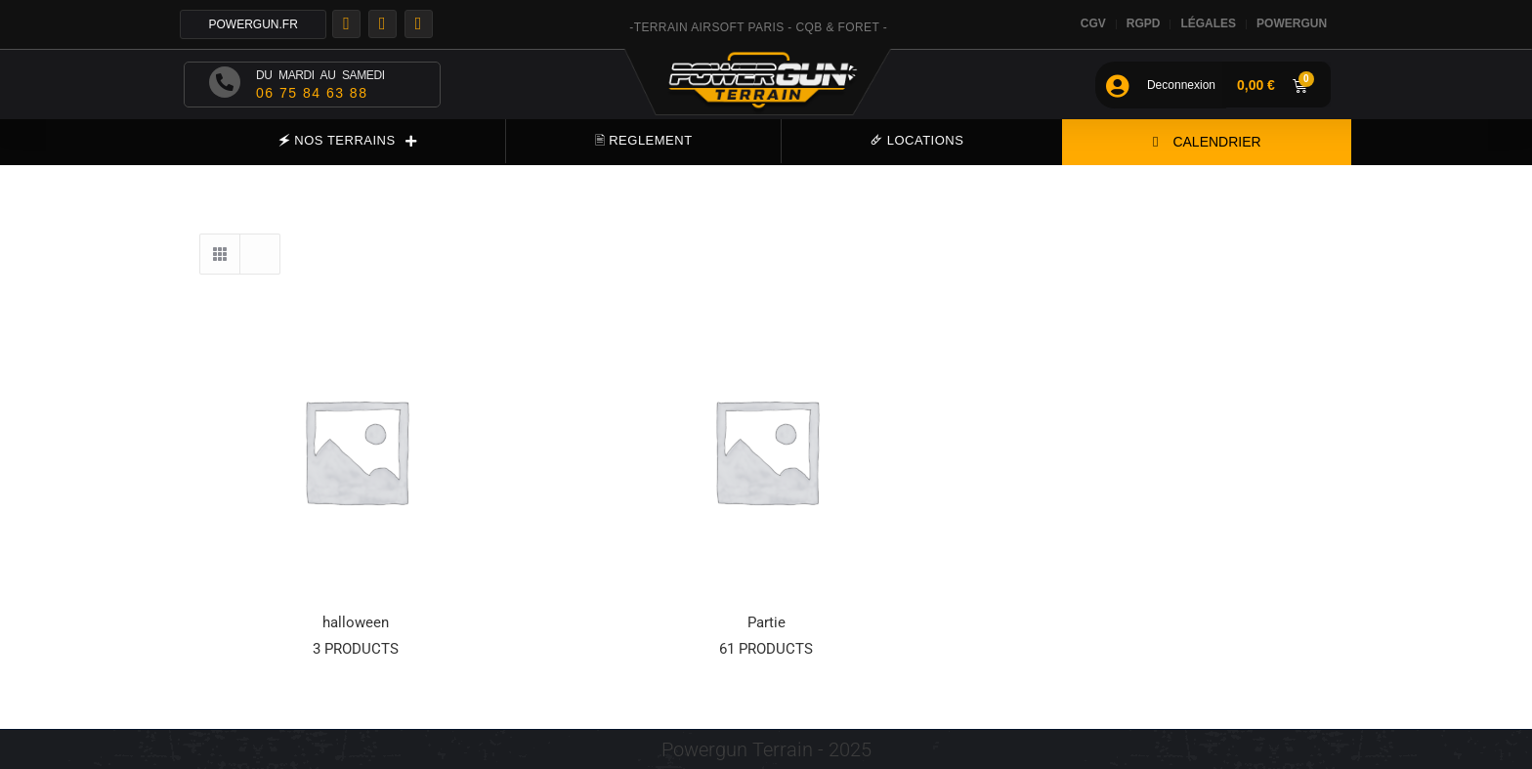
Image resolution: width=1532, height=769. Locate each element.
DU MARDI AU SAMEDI (320, 75)
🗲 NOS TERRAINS (347, 141)
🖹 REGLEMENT (644, 140)
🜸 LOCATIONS (917, 140)
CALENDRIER (1207, 142)
